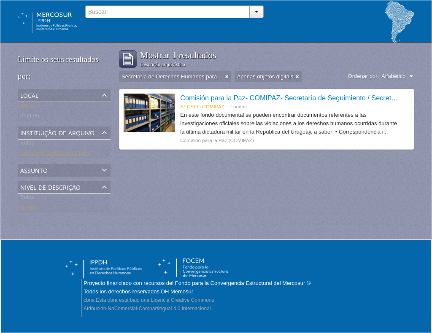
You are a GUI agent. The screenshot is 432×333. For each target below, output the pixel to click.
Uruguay (29, 117)
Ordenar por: (363, 76)
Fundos (28, 209)
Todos (26, 107)
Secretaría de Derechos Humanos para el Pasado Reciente (91, 154)
